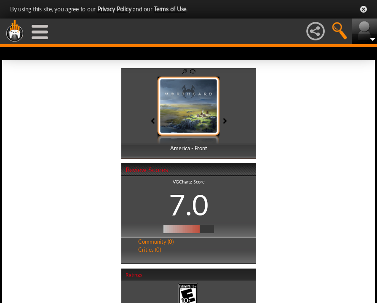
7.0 (189, 204)
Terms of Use (170, 9)
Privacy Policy (114, 9)
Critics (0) (149, 249)
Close (363, 9)
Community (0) (156, 241)
